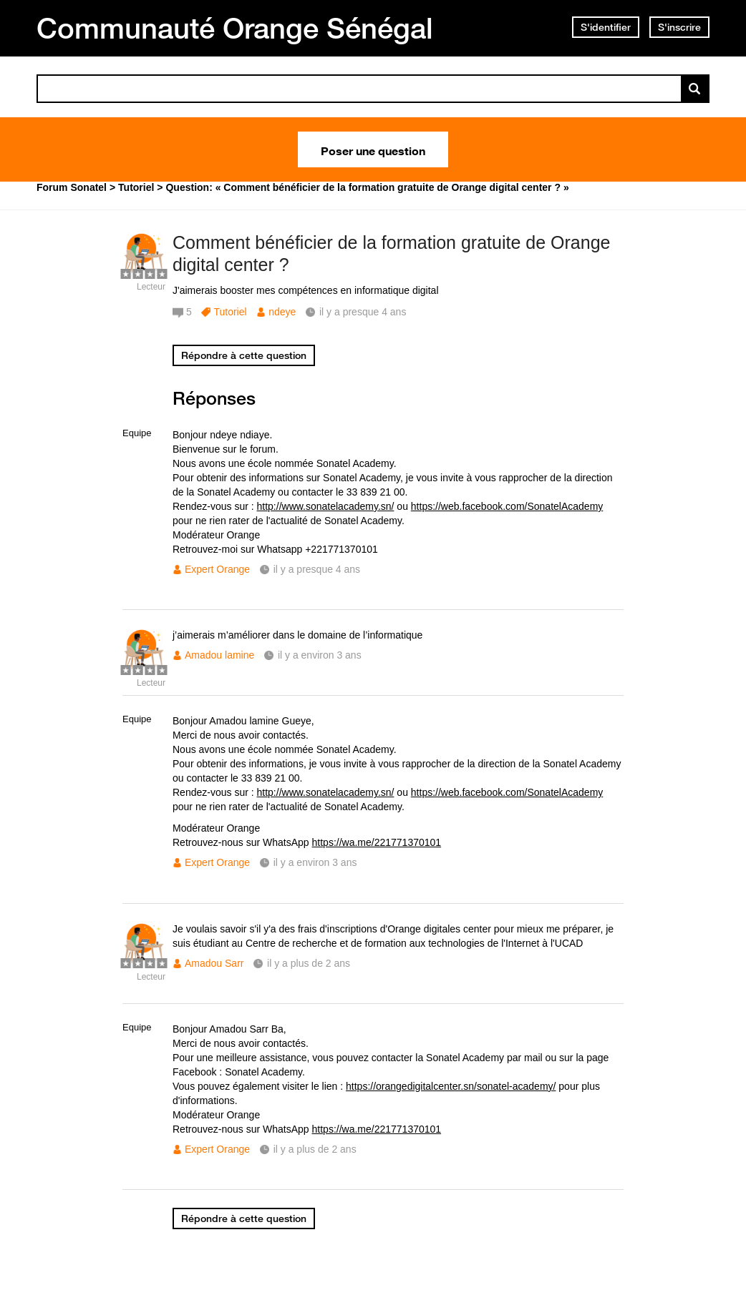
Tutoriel (229, 311)
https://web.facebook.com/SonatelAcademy (507, 506)
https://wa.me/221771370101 (377, 842)
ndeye (282, 311)
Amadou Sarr (214, 963)
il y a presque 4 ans (316, 569)
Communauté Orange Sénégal (235, 28)
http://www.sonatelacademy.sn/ (325, 506)
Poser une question (373, 149)
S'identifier (606, 27)
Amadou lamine (219, 655)
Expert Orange (217, 569)
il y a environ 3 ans (320, 655)
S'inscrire (679, 27)
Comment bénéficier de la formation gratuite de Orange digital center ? (391, 253)
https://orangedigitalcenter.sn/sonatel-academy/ (451, 1086)
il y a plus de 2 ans (308, 963)
